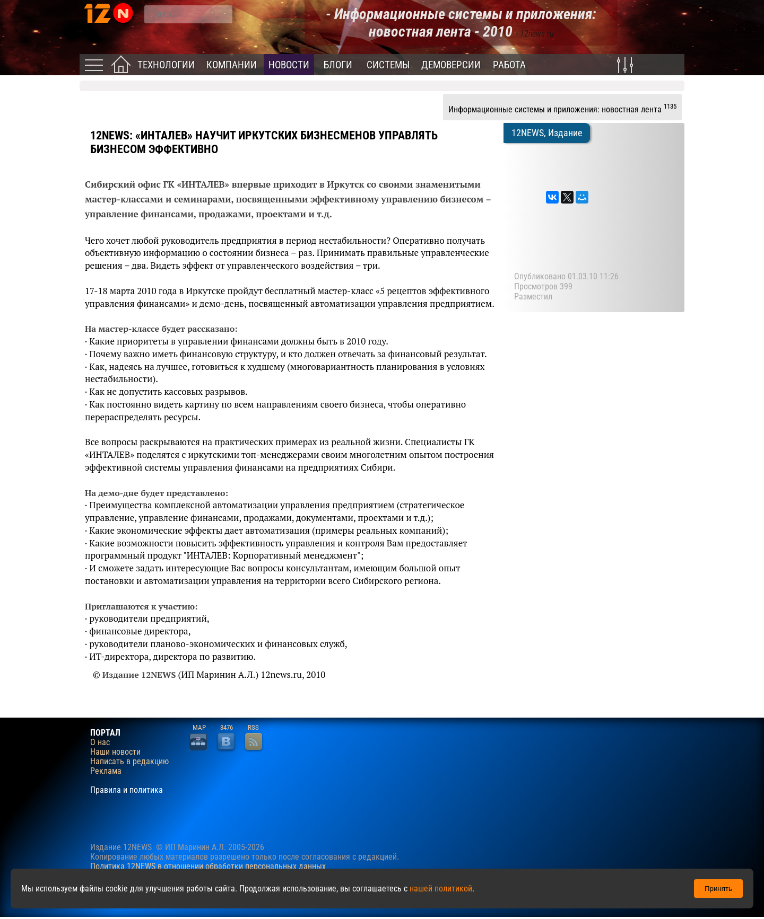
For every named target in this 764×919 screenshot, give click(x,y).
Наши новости (115, 752)
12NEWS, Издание (546, 133)
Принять (718, 889)
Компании (231, 65)
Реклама (105, 771)
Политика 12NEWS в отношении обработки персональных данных (208, 866)
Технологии (166, 65)
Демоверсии (451, 65)
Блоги (338, 65)
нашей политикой (441, 888)
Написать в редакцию (129, 761)
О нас (100, 742)
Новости (288, 65)
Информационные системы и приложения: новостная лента (562, 108)
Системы (388, 65)
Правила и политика (126, 790)
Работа (509, 65)
